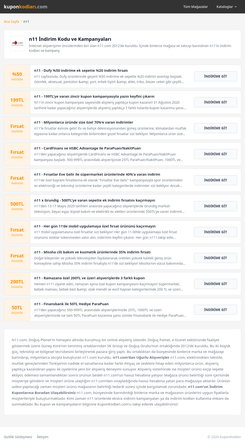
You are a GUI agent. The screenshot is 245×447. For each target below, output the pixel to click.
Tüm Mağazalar (195, 6)
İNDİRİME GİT (215, 76)
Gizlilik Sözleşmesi (18, 437)
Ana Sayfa (11, 21)
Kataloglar (227, 6)
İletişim (42, 437)
